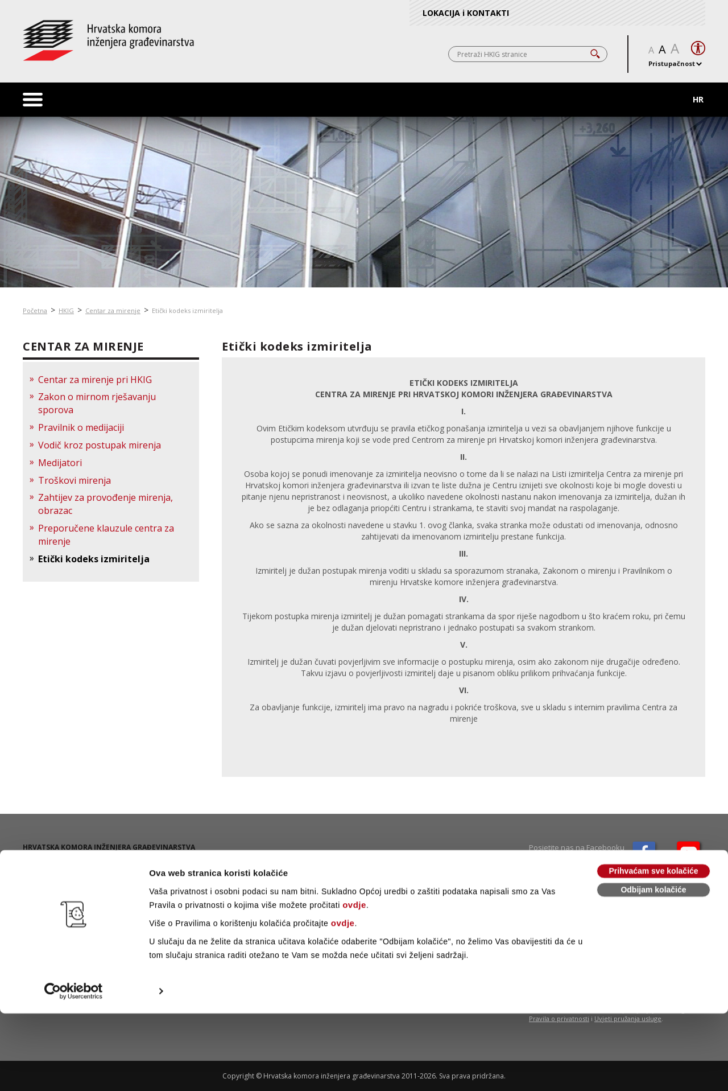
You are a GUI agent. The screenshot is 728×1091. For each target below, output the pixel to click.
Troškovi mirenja (74, 480)
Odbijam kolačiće (653, 967)
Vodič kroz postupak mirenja (99, 445)
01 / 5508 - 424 (62, 881)
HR (698, 99)
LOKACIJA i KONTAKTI (466, 12)
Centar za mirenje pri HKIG (95, 379)
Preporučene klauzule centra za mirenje (106, 534)
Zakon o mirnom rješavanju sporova (97, 403)
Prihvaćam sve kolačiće (653, 948)
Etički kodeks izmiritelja (187, 310)
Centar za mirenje (112, 310)
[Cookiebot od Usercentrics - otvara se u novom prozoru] (73, 1068)
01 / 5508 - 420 (64, 871)
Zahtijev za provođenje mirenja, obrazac (105, 504)
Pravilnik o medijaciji (81, 427)
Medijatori (60, 462)
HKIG (66, 310)
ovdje (354, 982)
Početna (35, 310)
